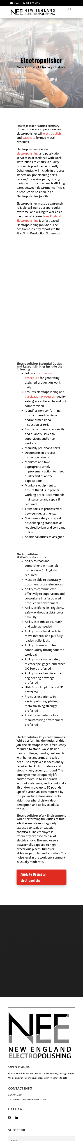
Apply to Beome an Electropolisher (33, 877)
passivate (28, 138)
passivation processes (40, 397)
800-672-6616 (15, 1095)
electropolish (52, 133)
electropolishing (27, 153)
